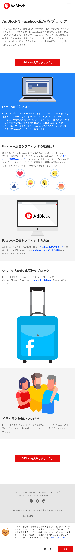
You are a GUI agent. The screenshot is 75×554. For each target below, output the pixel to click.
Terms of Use (44, 492)
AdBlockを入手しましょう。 (37, 62)
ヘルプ (57, 492)
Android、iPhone (42, 280)
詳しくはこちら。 (59, 537)
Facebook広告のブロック (52, 247)
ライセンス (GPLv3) (26, 495)
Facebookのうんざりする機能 (46, 250)
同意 (66, 549)
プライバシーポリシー (25, 492)
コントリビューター (48, 495)
